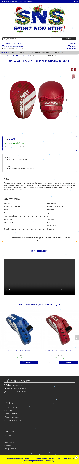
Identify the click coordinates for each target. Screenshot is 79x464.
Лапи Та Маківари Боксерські (21, 56)
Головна (3, 56)
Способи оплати (19, 1)
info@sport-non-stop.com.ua (12, 46)
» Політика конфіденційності (14, 420)
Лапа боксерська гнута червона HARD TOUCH (59, 350)
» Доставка (8, 410)
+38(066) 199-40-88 (11, 44)
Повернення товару (29, 1)
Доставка (12, 1)
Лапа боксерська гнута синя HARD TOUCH (19, 350)
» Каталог (7, 436)
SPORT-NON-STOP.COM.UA (17, 381)
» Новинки (8, 439)
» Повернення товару (12, 417)
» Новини (7, 445)
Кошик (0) (71, 48)
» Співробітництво (10, 407)
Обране (71, 46)
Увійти (73, 44)
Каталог (9, 56)
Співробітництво (5, 1)
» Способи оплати (10, 414)
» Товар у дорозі (10, 449)
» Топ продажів (9, 442)
